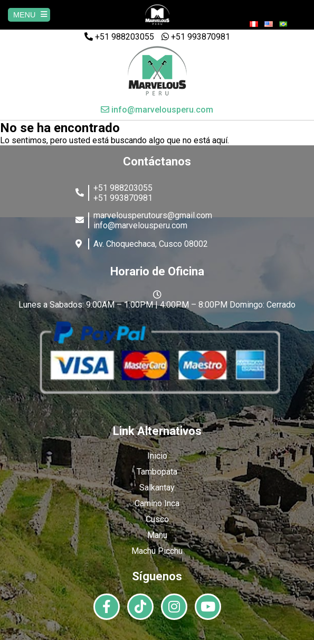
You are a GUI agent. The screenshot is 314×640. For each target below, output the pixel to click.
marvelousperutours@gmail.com (152, 215)
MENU (30, 15)
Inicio (157, 456)
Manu (157, 535)
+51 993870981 (195, 37)
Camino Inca (157, 503)
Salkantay (157, 488)
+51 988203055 (119, 37)
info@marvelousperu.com (157, 110)
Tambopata (157, 472)
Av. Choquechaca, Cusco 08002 (150, 244)
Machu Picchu (157, 551)
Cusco (157, 519)
